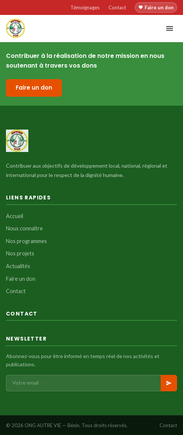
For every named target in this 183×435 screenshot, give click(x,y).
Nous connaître (24, 228)
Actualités (18, 266)
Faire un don (156, 7)
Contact (117, 7)
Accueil (14, 216)
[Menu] (169, 28)
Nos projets (20, 253)
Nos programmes (26, 241)
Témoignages (85, 7)
